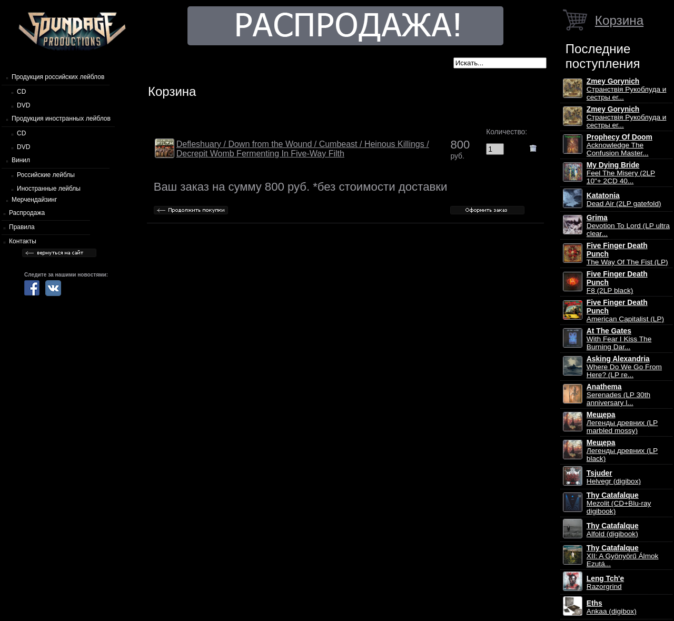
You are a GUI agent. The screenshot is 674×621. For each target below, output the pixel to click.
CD (21, 91)
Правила (22, 227)
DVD (23, 105)
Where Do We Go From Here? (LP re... (624, 367)
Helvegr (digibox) (614, 477)
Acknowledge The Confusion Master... (619, 145)
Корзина (619, 20)
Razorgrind (605, 582)
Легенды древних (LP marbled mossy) (622, 423)
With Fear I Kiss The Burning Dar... (619, 339)
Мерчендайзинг (34, 199)
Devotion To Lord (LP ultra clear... (628, 226)
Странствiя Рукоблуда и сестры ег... (627, 89)
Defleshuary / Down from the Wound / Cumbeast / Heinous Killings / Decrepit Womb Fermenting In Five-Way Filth (302, 149)
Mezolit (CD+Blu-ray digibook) (619, 503)
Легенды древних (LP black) (622, 450)
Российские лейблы (46, 175)
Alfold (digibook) (613, 530)
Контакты (22, 241)
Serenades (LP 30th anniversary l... (618, 395)
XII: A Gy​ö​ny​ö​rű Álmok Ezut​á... (623, 556)
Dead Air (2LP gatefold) (624, 200)
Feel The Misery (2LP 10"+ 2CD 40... (621, 173)
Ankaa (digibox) (612, 607)
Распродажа (27, 212)
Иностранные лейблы (49, 188)
